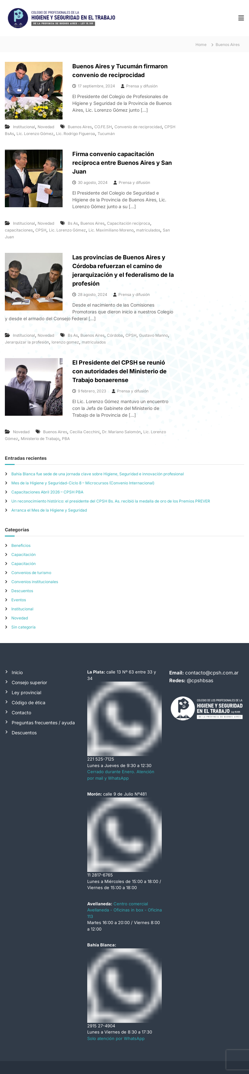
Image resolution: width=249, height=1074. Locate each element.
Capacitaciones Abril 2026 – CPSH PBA (47, 492)
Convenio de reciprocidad (138, 126)
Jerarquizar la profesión (27, 342)
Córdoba (115, 335)
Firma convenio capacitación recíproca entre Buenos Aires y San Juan (122, 163)
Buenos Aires (80, 126)
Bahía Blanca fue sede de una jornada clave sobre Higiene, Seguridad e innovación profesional (97, 473)
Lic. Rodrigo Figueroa (75, 133)
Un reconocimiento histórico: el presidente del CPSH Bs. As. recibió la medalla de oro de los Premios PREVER (110, 501)
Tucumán (106, 133)
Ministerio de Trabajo (40, 438)
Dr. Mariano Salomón (121, 431)
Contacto (21, 712)
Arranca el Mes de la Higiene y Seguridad (49, 510)
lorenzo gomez (65, 342)
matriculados (148, 230)
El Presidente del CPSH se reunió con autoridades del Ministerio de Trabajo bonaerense (119, 371)
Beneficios (20, 545)
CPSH (40, 230)
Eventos (18, 599)
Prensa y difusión (142, 86)
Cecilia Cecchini (85, 431)
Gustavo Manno (153, 335)
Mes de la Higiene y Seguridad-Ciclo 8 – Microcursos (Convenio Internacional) (82, 482)
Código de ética (28, 702)
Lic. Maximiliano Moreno (111, 230)
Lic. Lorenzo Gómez (35, 133)
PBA (66, 438)
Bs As (73, 223)
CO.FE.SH (103, 126)
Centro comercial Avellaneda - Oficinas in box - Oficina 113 (124, 910)
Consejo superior (29, 682)
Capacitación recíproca (128, 223)
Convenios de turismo (31, 572)
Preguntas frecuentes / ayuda (43, 722)
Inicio (17, 672)
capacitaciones (19, 230)
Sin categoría (23, 627)
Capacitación (23, 554)
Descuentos (22, 590)
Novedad (46, 126)
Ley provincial (26, 692)
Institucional (24, 126)
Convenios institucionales (34, 581)
